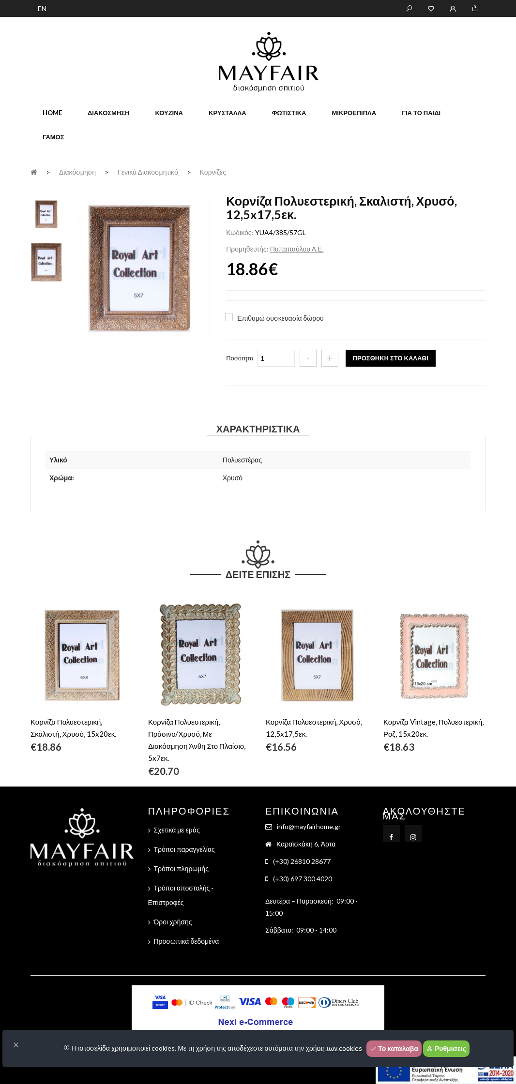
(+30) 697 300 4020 (302, 879)
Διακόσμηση (108, 113)
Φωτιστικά (289, 113)
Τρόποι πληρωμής (181, 868)
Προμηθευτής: (247, 249)
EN (42, 8)
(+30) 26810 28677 (302, 861)
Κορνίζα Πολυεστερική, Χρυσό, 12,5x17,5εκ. (314, 727)
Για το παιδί (421, 113)
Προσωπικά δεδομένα (186, 941)
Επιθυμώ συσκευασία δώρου (280, 318)
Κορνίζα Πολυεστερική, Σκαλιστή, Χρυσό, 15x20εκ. (73, 727)
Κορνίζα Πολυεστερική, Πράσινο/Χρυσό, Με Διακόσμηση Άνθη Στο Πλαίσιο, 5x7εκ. (196, 739)
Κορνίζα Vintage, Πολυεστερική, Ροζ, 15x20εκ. (433, 727)
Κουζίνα (169, 113)
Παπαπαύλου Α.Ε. (297, 249)
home (52, 113)
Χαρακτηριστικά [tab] (258, 428)
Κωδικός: (239, 232)
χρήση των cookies (333, 1047)
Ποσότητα (240, 358)
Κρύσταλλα (227, 113)
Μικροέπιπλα (354, 113)
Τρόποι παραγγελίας (184, 849)
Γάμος (53, 137)
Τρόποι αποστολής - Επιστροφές (181, 895)
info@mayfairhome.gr (309, 826)
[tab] (46, 212)
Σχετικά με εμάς (177, 830)
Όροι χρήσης (173, 922)
